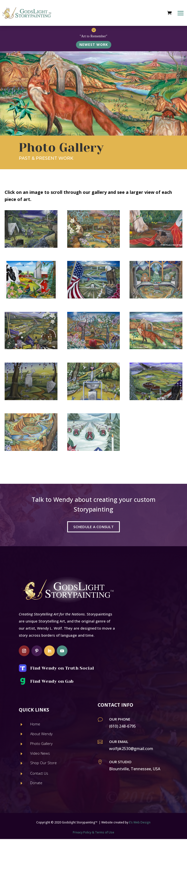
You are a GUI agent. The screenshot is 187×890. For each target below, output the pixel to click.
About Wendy (41, 733)
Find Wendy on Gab (52, 681)
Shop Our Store (43, 762)
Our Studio (120, 761)
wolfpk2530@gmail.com (131, 748)
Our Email (118, 741)
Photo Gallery (41, 743)
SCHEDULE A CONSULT (93, 526)
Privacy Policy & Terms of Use (93, 832)
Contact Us (39, 773)
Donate (36, 782)
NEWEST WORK (93, 44)
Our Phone (119, 719)
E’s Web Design (139, 822)
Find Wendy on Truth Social (62, 668)
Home (35, 724)
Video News (40, 753)
